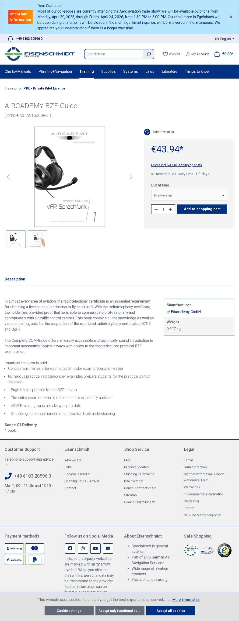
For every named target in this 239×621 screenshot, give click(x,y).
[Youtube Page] (95, 548)
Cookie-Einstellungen (139, 502)
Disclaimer (191, 501)
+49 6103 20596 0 (29, 39)
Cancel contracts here (140, 488)
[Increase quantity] (171, 209)
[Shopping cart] (222, 54)
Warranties (192, 487)
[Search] (148, 54)
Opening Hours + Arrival (81, 481)
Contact (70, 488)
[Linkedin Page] (108, 548)
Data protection (195, 467)
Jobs (68, 467)
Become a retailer (77, 474)
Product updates (136, 467)
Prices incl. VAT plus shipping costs (176, 165)
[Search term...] (113, 54)
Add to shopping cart (202, 209)
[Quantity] (163, 209)
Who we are (73, 460)
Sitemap (130, 495)
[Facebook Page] (70, 548)
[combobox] (189, 195)
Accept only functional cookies (121, 611)
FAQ (127, 460)
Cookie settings (69, 611)
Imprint (189, 508)
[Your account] (197, 54)
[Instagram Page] (83, 548)
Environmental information (204, 494)
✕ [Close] (231, 17)
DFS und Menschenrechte (203, 515)
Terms (188, 460)
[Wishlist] (171, 54)
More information (186, 599)
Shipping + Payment (139, 474)
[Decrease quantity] (156, 209)
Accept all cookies (171, 611)
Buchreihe (160, 185)
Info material (133, 481)
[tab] (15, 279)
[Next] (131, 176)
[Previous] (8, 176)
